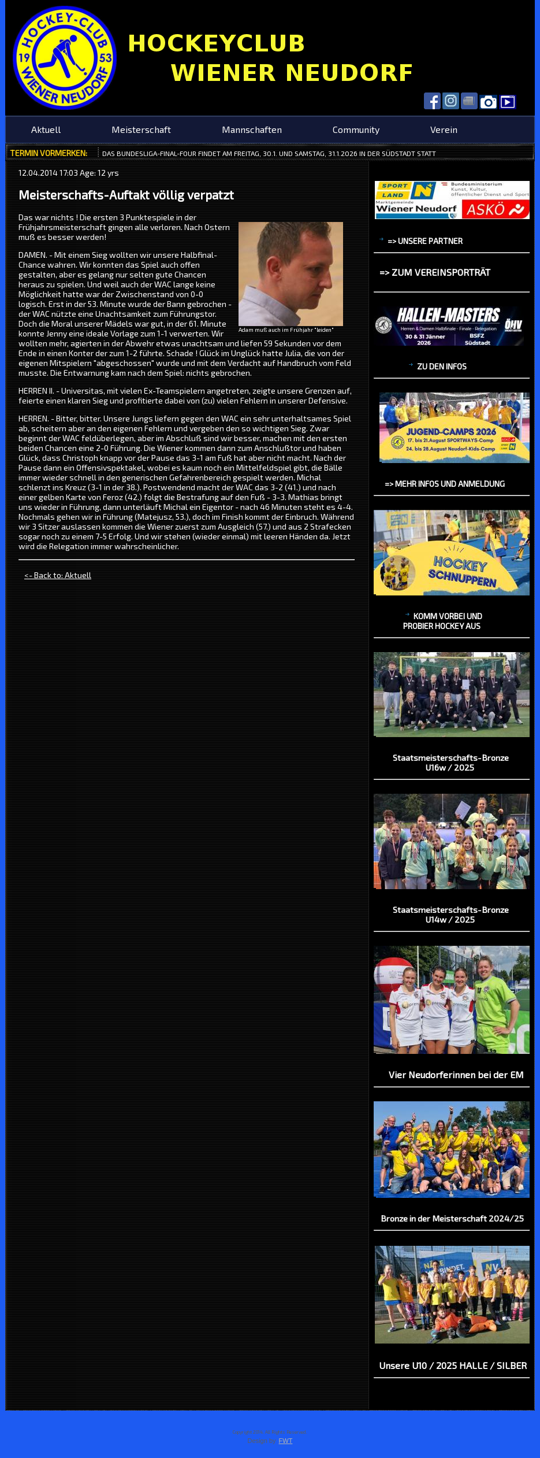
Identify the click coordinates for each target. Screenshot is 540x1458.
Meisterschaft (141, 129)
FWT (286, 1440)
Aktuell (46, 129)
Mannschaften (252, 129)
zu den (438, 366)
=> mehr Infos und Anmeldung (445, 484)
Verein (443, 129)
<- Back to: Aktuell (57, 575)
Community (356, 129)
